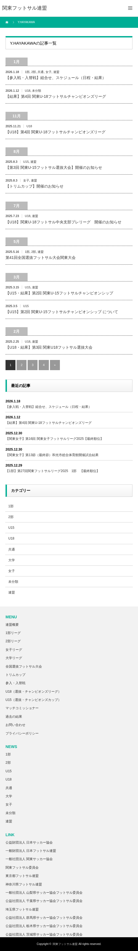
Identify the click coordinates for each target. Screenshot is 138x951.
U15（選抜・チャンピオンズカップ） (33, 700)
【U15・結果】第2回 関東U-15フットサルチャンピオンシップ (59, 293)
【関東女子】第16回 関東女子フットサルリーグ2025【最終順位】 (55, 439)
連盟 (56, 72)
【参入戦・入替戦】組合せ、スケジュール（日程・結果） (56, 77)
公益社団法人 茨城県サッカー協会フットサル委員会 (44, 934)
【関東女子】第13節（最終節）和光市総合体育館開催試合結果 (52, 455)
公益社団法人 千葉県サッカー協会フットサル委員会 (44, 901)
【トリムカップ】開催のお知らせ (34, 186)
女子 (49, 72)
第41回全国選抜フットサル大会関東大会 (41, 257)
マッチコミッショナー (22, 708)
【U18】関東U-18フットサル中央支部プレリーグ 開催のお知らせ (63, 222)
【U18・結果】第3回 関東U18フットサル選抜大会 (49, 347)
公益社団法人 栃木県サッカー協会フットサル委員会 (44, 926)
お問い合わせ (15, 725)
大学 (11, 560)
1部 (27, 72)
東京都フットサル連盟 (22, 876)
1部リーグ (13, 633)
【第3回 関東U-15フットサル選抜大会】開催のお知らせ (54, 167)
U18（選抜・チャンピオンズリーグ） (33, 691)
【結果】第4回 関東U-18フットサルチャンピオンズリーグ (56, 96)
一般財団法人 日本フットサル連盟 (31, 851)
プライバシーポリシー (22, 733)
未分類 (36, 90)
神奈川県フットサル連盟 (24, 884)
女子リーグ (14, 650)
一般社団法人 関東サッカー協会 (29, 859)
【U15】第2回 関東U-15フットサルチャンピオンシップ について (62, 312)
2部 (33, 72)
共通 (41, 72)
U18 (27, 90)
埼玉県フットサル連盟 (22, 909)
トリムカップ (15, 675)
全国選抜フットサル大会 (24, 666)
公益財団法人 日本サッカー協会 (29, 842)
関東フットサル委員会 (22, 867)
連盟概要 (12, 625)
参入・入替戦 (15, 683)
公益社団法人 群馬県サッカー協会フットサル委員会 (44, 918)
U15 (26, 161)
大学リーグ (14, 658)
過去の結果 (14, 717)
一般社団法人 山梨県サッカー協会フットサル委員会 (44, 893)
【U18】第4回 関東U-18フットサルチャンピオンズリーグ (55, 132)
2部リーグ (13, 641)
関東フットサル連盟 (65, 943)
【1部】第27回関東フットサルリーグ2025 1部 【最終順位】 (53, 471)
